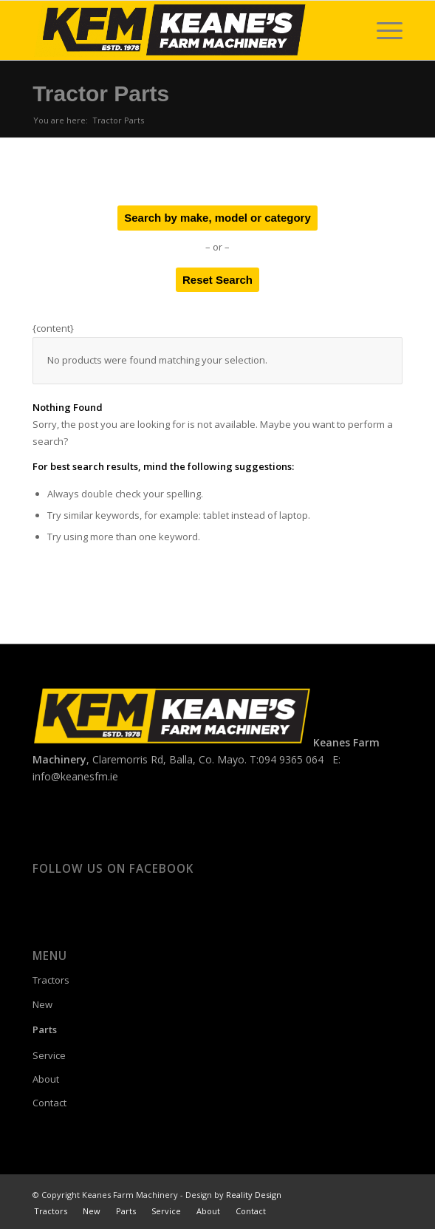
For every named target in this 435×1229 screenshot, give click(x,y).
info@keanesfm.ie (75, 776)
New (42, 1004)
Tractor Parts (100, 93)
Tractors (50, 980)
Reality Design (253, 1194)
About (45, 1079)
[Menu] (382, 30)
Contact (49, 1102)
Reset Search (217, 279)
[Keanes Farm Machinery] (180, 30)
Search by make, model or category (217, 217)
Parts (44, 1029)
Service (49, 1055)
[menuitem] (382, 30)
